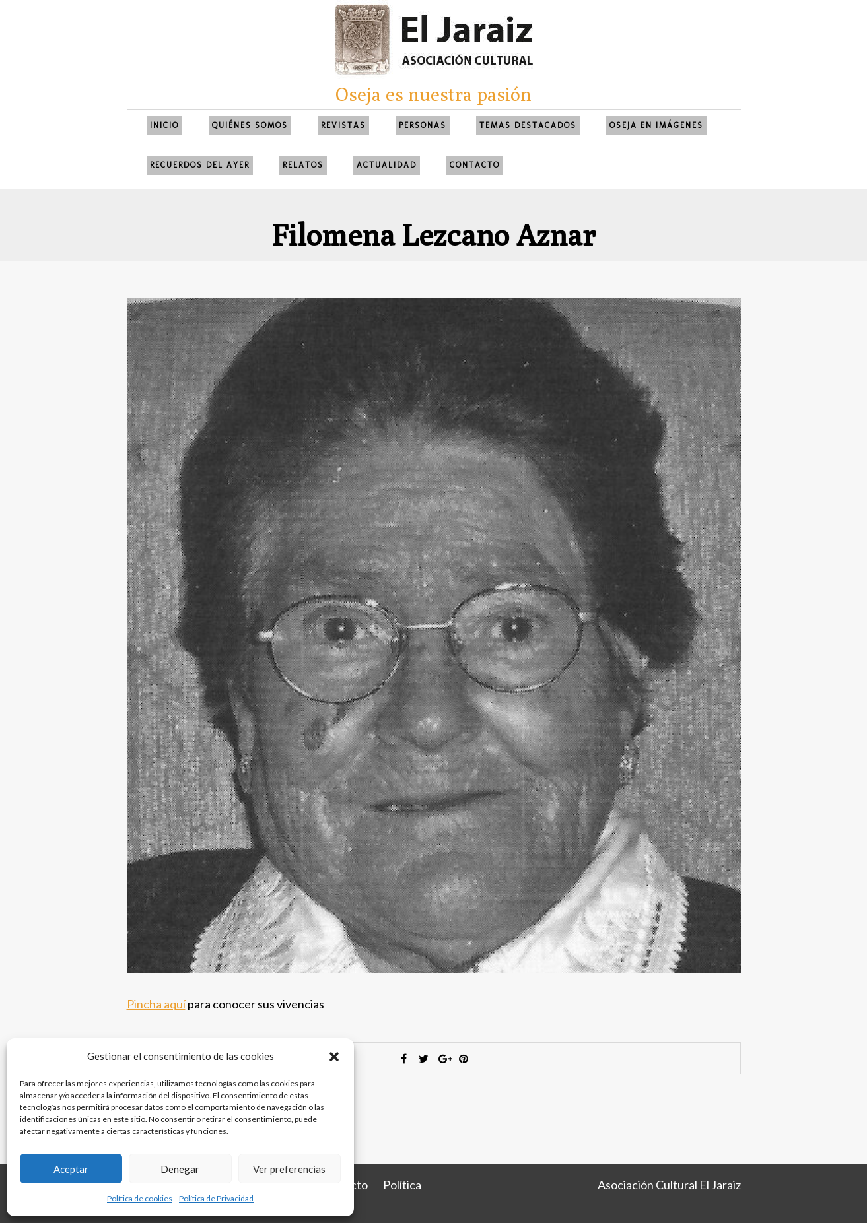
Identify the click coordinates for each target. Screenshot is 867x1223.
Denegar (179, 1169)
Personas (422, 125)
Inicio (164, 125)
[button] (334, 1056)
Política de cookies (139, 1198)
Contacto (475, 165)
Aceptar (70, 1169)
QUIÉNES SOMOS (250, 125)
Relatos (303, 165)
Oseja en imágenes (656, 125)
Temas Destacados (527, 125)
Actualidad (387, 165)
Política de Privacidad (216, 1198)
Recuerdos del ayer (200, 165)
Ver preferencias (289, 1169)
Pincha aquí (156, 1004)
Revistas (343, 125)
